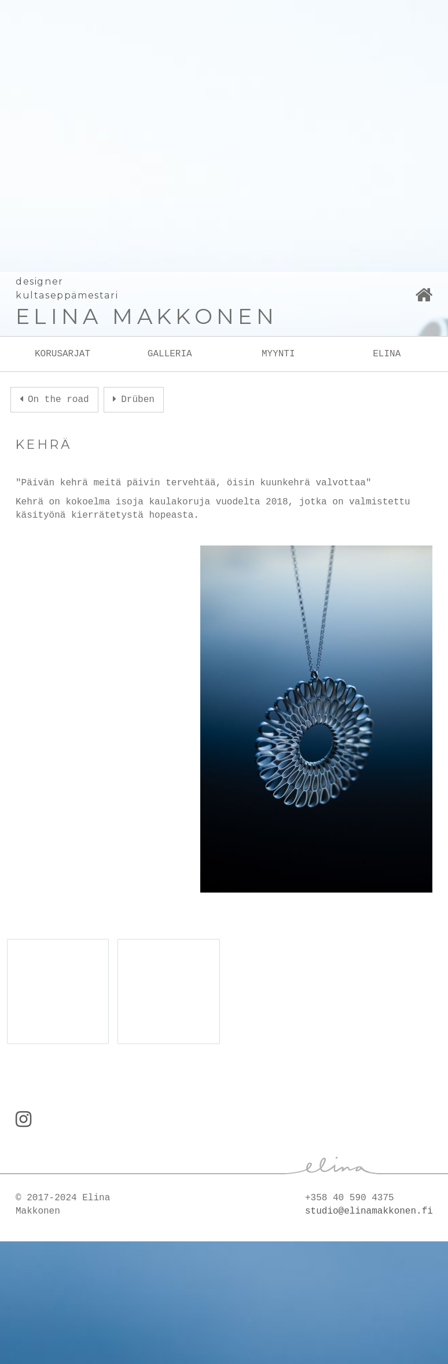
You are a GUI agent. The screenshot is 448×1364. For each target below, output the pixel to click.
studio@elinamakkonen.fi (369, 1211)
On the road (58, 400)
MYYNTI (278, 354)
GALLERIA (170, 354)
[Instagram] (23, 1120)
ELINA (387, 354)
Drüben (138, 400)
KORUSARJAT (62, 354)
